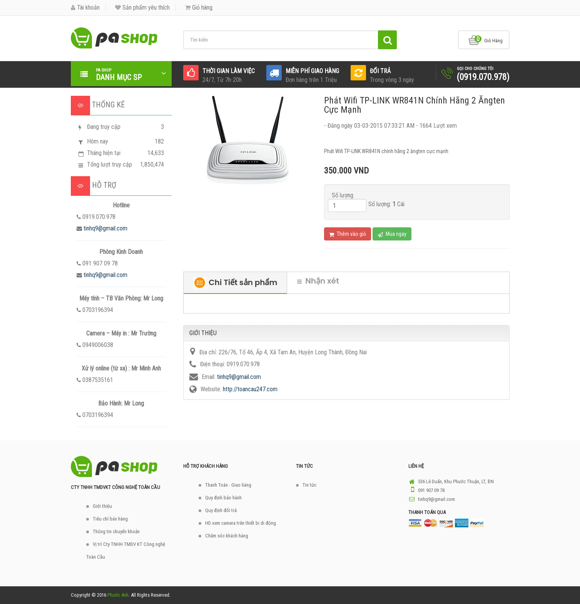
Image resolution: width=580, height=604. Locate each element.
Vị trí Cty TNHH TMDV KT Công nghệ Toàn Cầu (125, 550)
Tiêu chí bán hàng (110, 519)
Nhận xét (318, 280)
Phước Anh (118, 595)
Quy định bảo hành (223, 498)
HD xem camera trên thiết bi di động (240, 523)
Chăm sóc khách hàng (226, 536)
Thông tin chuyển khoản (116, 531)
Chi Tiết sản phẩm (235, 283)
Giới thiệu (102, 506)
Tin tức (309, 485)
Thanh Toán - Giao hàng (228, 485)
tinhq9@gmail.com (105, 228)
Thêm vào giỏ (347, 234)
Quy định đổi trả (221, 510)
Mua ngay (392, 234)
